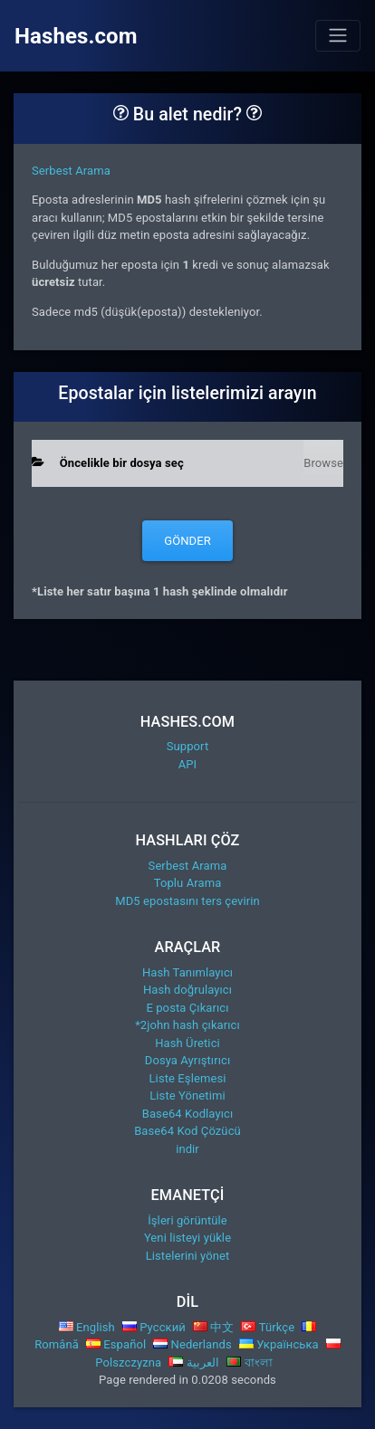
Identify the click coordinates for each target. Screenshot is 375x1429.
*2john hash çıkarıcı (187, 1025)
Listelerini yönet (188, 1255)
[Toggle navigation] (338, 35)
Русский (154, 1327)
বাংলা (249, 1362)
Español (116, 1344)
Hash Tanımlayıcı (187, 972)
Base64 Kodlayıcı (187, 1113)
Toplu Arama (188, 883)
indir (187, 1149)
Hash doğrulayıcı (187, 989)
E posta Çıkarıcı (187, 1008)
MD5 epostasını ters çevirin (187, 901)
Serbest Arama (71, 170)
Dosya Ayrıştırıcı (187, 1060)
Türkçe (267, 1327)
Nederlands (192, 1344)
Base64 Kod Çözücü (187, 1131)
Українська (279, 1344)
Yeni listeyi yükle (187, 1237)
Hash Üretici (187, 1043)
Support (188, 746)
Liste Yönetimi (187, 1095)
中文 (214, 1327)
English (87, 1327)
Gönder (187, 541)
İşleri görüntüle (187, 1220)
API (187, 764)
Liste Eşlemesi (187, 1078)
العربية (193, 1362)
